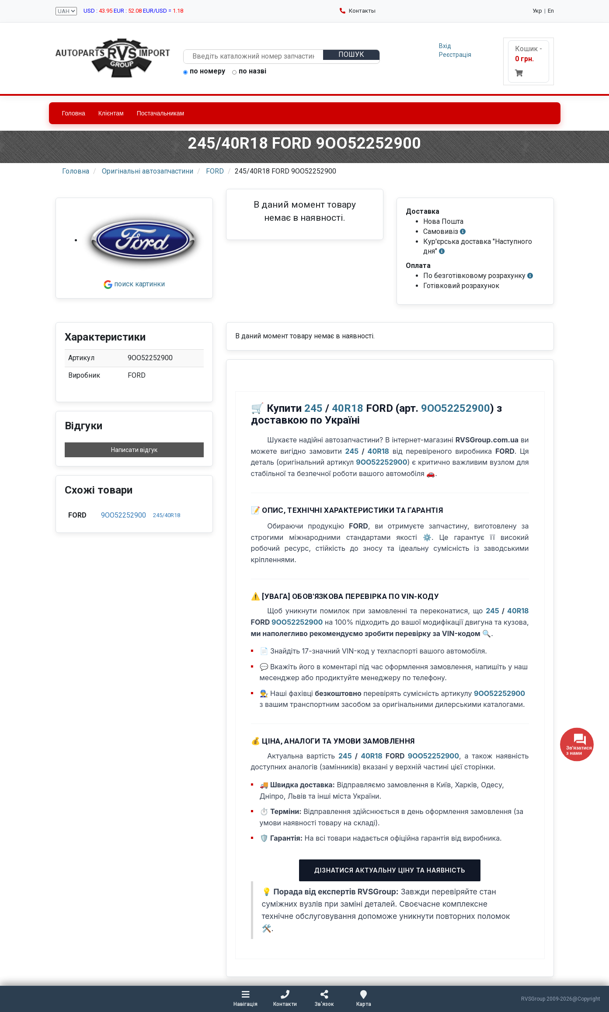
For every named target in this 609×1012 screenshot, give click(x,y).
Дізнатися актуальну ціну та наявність (389, 870)
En (551, 10)
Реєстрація (455, 54)
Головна (73, 113)
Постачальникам (160, 113)
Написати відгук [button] (134, 449)
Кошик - (528, 61)
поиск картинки (134, 284)
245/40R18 (166, 515)
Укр (537, 10)
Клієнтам (111, 113)
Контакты (358, 10)
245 (313, 408)
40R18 (347, 408)
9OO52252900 (123, 515)
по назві (249, 72)
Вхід (445, 45)
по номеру (204, 72)
